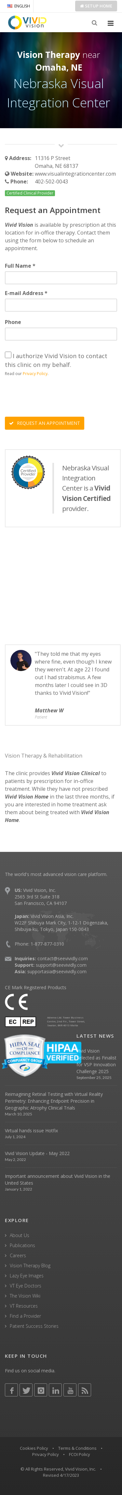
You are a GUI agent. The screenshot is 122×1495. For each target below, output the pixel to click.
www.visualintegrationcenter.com (75, 173)
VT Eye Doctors (25, 1286)
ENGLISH (18, 6)
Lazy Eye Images (27, 1276)
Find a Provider (25, 1316)
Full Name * (20, 265)
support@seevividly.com (61, 965)
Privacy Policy (35, 373)
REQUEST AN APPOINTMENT (44, 423)
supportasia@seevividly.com (57, 971)
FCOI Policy (79, 1454)
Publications (22, 1245)
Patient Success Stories (34, 1326)
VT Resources (24, 1306)
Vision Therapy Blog (30, 1265)
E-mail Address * (26, 293)
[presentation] (54, 397)
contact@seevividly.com (62, 958)
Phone (13, 322)
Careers (18, 1255)
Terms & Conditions (77, 1448)
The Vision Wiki (25, 1296)
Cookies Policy (34, 1448)
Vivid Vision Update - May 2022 (37, 1153)
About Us (19, 1235)
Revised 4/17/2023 (61, 1475)
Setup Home (96, 6)
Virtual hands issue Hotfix (31, 1130)
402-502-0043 (51, 181)
